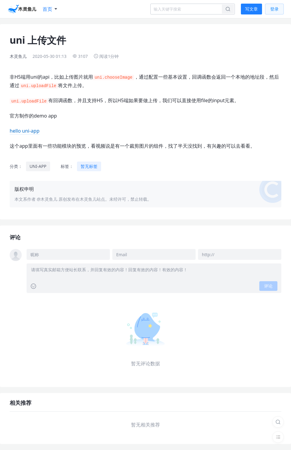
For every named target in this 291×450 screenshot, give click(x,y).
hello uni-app (25, 130)
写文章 (251, 9)
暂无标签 (89, 166)
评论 (268, 286)
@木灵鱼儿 (47, 199)
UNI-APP (38, 166)
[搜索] (278, 422)
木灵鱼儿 (18, 56)
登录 (274, 9)
